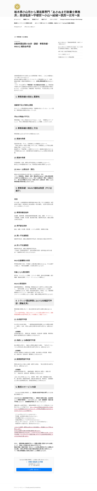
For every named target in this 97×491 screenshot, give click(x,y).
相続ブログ (44, 19)
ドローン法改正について (64, 54)
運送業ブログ (35, 19)
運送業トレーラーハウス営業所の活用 (23, 23)
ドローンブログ (53, 19)
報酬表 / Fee (26, 19)
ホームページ (17, 19)
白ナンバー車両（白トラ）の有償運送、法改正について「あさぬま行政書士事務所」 (55, 23)
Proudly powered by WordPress (33, 487)
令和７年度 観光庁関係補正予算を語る (67, 51)
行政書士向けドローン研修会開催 (66, 57)
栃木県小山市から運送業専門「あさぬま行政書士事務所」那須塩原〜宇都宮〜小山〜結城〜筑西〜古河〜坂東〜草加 (47, 15)
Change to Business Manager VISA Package (71, 19)
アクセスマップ (18, 26)
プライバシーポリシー (29, 26)
